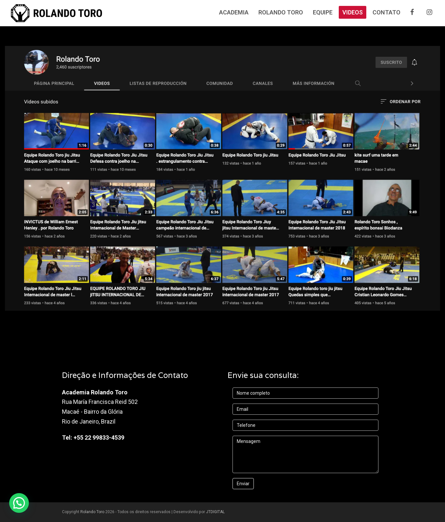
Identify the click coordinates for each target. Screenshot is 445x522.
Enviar (243, 483)
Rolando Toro (92, 512)
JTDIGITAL (215, 512)
